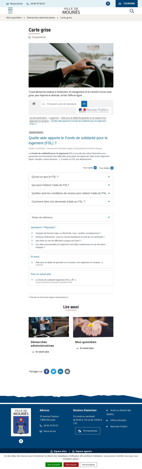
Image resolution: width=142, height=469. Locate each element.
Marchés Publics (118, 426)
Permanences (87, 430)
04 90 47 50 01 (49, 425)
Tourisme (127, 3)
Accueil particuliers (39, 118)
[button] (71, 177)
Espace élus (58, 451)
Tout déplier (106, 166)
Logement (54, 118)
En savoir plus (40, 351)
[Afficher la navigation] (10, 10)
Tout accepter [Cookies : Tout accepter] (54, 464)
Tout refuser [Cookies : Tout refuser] (71, 464)
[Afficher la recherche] (132, 11)
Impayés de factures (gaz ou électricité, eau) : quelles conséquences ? (68, 233)
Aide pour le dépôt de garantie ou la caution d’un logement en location (69, 262)
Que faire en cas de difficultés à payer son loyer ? (58, 240)
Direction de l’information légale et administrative (49, 297)
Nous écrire (48, 431)
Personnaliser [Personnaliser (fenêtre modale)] (88, 464)
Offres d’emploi (118, 420)
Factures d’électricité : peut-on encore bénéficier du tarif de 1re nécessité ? (70, 237)
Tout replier (90, 167)
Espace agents (82, 451)
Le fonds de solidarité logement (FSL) (56, 280)
